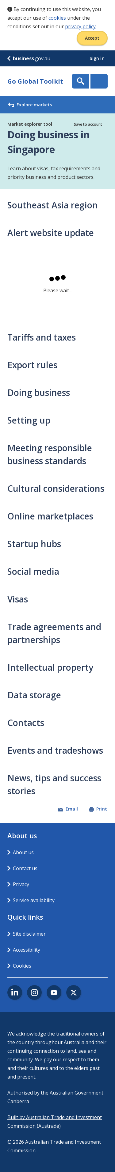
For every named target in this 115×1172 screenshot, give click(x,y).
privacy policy (80, 26)
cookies (57, 17)
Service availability (34, 900)
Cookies (22, 965)
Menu (99, 81)
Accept (92, 38)
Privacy (21, 884)
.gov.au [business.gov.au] (28, 58)
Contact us (25, 868)
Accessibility (26, 949)
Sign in (98, 58)
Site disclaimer (29, 933)
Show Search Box (80, 81)
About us (23, 852)
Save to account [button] (88, 124)
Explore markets (30, 105)
